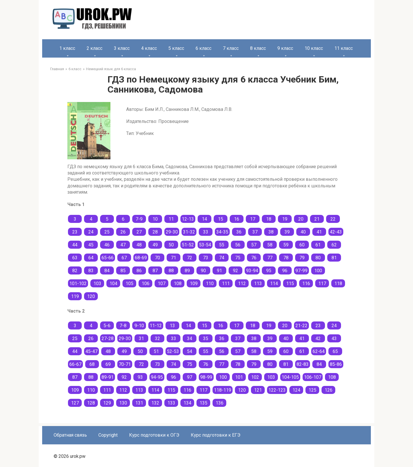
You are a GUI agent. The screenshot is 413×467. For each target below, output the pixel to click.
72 (189, 257)
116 (306, 283)
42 (318, 338)
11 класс (343, 48)
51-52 (188, 245)
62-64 (319, 351)
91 (219, 270)
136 (219, 403)
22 (333, 219)
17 (252, 219)
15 (220, 219)
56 (237, 245)
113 (258, 283)
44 (74, 245)
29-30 (172, 232)
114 (274, 283)
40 (303, 232)
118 (338, 283)
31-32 (189, 232)
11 (171, 219)
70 (157, 257)
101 (239, 377)
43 (334, 338)
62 (334, 245)
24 (90, 232)
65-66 (108, 257)
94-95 (157, 377)
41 (319, 232)
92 (235, 270)
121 (258, 390)
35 (205, 338)
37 (255, 232)
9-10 (139, 325)
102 (255, 377)
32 (157, 338)
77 (269, 257)
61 (318, 245)
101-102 (78, 283)
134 (187, 403)
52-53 (173, 351)
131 (139, 403)
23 (74, 232)
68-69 (141, 257)
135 (203, 403)
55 (221, 245)
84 (107, 270)
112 (242, 283)
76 (253, 257)
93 (140, 377)
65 (335, 351)
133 (171, 403)
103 (97, 283)
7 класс (231, 48)
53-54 (205, 245)
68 (92, 364)
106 (145, 283)
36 (238, 232)
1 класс (67, 48)
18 (268, 219)
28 (155, 232)
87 (155, 270)
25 (107, 232)
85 (123, 270)
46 (107, 245)
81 (334, 257)
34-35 (222, 232)
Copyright (108, 435)
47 (123, 245)
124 (296, 390)
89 (187, 270)
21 (317, 219)
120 (91, 296)
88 (171, 270)
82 (74, 270)
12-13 (188, 219)
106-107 (312, 377)
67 (124, 257)
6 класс (203, 48)
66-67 (75, 364)
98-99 (206, 377)
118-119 (222, 390)
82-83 (303, 364)
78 (286, 257)
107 (161, 283)
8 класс (258, 48)
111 (226, 283)
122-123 (277, 390)
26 (123, 232)
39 (287, 232)
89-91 (108, 377)
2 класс (94, 48)
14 (204, 219)
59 (286, 245)
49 (155, 245)
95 (268, 270)
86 (139, 270)
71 (173, 257)
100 (318, 270)
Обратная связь (70, 435)
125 (312, 390)
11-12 (156, 325)
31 (141, 338)
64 (90, 257)
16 (236, 219)
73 (205, 257)
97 (189, 377)
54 (189, 351)
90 (203, 270)
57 (253, 245)
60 (302, 245)
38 (271, 232)
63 (74, 257)
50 (171, 245)
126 (328, 390)
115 (290, 283)
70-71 (125, 364)
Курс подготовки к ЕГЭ (215, 435)
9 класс (285, 48)
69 (108, 364)
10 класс (314, 48)
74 (221, 257)
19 (284, 219)
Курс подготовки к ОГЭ (154, 435)
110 (210, 283)
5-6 (107, 325)
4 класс (149, 48)
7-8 (123, 325)
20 (300, 219)
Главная (57, 69)
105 (129, 283)
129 (107, 403)
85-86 (336, 364)
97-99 (301, 270)
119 (75, 296)
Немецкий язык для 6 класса (111, 69)
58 (269, 245)
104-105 (290, 377)
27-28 (108, 338)
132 (155, 403)
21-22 (301, 325)
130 (123, 403)
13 (172, 325)
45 (90, 245)
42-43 (336, 232)
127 (75, 403)
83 (90, 270)
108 (178, 283)
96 (284, 270)
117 (322, 283)
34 (189, 338)
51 (156, 351)
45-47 (91, 351)
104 (113, 283)
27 (139, 232)
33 (205, 232)
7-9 (139, 219)
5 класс (176, 48)
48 (139, 245)
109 (194, 283)
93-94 (252, 270)
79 (302, 257)
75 (237, 257)
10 (155, 219)
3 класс (122, 48)
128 (91, 403)
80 (318, 257)
